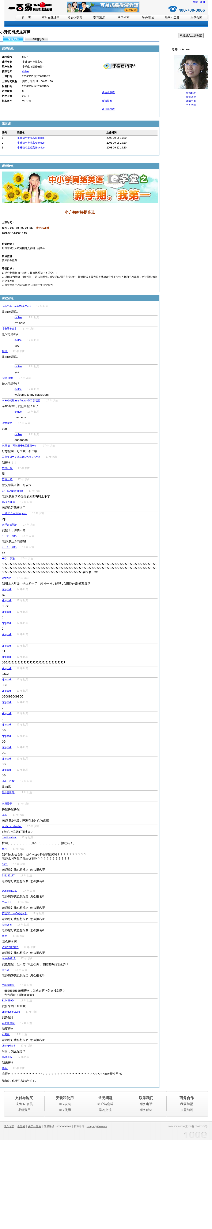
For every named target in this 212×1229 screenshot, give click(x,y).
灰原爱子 (7, 803)
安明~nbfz (8, 377)
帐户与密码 (105, 1104)
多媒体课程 (75, 17)
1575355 (7, 1057)
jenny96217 (9, 958)
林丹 (5, 848)
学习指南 (123, 17)
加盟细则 (186, 1110)
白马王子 (7, 902)
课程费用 (24, 1110)
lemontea (7, 423)
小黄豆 (6, 1034)
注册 (202, 1)
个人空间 (191, 105)
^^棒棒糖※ (8, 985)
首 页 (26, 17)
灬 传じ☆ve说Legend (14, 513)
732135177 (8, 875)
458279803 (8, 502)
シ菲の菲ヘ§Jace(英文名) (16, 306)
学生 (5, 936)
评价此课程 (108, 109)
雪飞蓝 (6, 969)
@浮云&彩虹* (10, 524)
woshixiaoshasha (12, 826)
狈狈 (5, 351)
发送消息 (191, 97)
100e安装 (64, 1104)
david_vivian (9, 837)
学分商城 (148, 17)
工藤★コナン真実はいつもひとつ (21, 456)
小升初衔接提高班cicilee (30, 137)
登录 (195, 1)
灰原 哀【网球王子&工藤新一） (20, 445)
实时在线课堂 (51, 17)
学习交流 (105, 1110)
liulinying (7, 924)
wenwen (7, 578)
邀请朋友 (107, 100)
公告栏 (21, 1126)
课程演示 (99, 17)
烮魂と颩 (7, 468)
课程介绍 (13, 39)
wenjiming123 (10, 890)
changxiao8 (9, 1045)
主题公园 (196, 17)
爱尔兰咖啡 (8, 792)
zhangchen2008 (11, 1011)
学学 (5, 1068)
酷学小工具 (172, 17)
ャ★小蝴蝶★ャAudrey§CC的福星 (21, 400)
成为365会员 (24, 1104)
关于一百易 (34, 1126)
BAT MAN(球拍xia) (13, 490)
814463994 (8, 1000)
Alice (5, 864)
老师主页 (191, 101)
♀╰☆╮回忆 (9, 535)
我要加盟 (186, 1104)
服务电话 (146, 1104)
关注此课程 (108, 92)
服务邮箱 (146, 1110)
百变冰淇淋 (8, 1023)
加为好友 (191, 93)
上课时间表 (36, 39)
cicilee (25, 71)
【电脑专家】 (10, 328)
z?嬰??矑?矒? (10, 947)
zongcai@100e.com (97, 1126)
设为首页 (9, 1126)
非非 (5, 814)
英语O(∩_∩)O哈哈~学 (14, 913)
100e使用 (64, 1110)
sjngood (6, 589)
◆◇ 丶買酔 (9, 558)
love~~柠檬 (8, 781)
